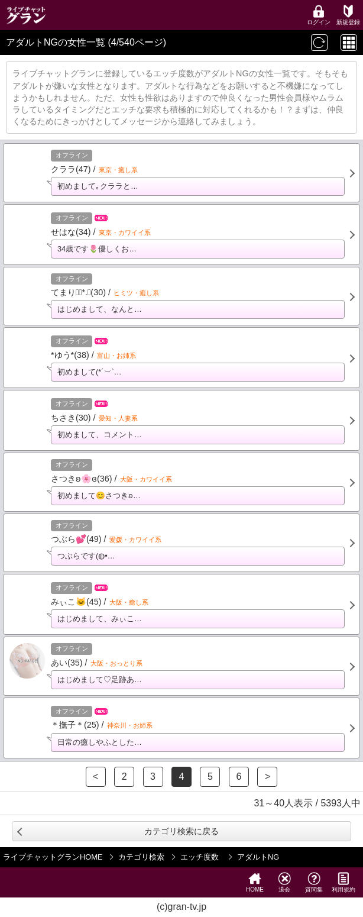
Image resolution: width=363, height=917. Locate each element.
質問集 (314, 882)
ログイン (318, 15)
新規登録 (348, 15)
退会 (284, 882)
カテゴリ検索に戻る (181, 831)
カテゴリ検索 (141, 857)
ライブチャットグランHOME (52, 857)
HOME (255, 882)
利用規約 (343, 882)
